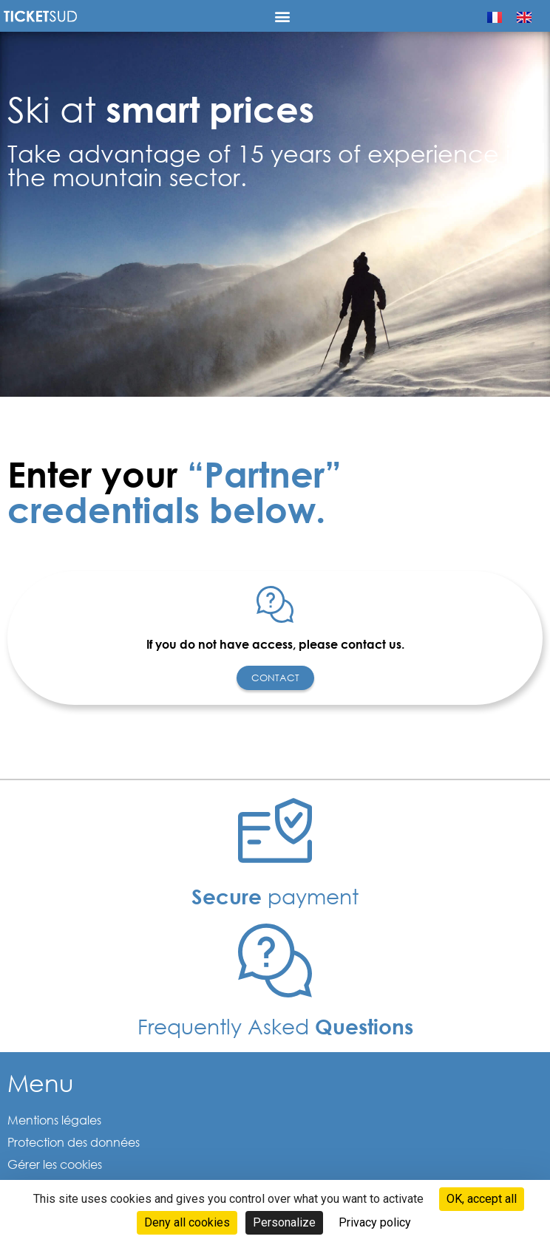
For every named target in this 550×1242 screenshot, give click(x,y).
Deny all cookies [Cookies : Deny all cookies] (187, 1222)
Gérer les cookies (54, 1164)
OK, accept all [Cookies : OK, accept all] (482, 1199)
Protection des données (73, 1142)
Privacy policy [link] (375, 1222)
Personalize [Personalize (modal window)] (284, 1222)
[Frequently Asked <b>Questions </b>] (275, 960)
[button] (283, 16)
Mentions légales (54, 1119)
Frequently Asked (275, 1025)
